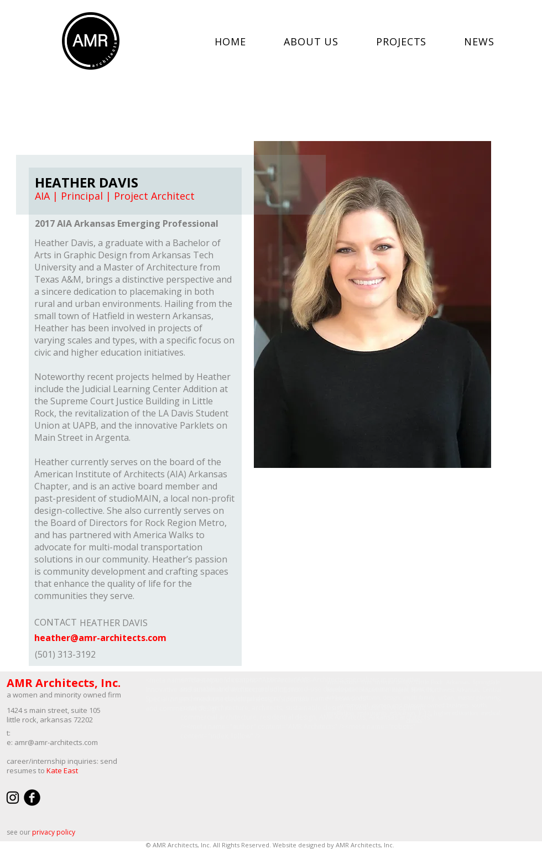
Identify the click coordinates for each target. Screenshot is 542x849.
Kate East (62, 770)
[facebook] (32, 797)
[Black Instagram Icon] (12, 797)
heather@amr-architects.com (100, 638)
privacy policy (53, 832)
